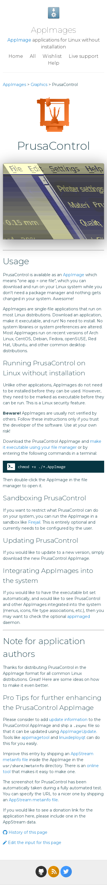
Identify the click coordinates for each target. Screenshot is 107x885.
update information (68, 719)
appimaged (78, 616)
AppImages (53, 30)
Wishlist (52, 56)
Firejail (34, 522)
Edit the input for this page (32, 842)
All (33, 56)
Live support (83, 56)
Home (16, 56)
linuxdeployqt (72, 737)
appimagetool (35, 737)
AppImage (19, 40)
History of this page (25, 832)
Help (53, 63)
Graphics (39, 84)
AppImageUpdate (78, 731)
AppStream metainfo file (33, 799)
